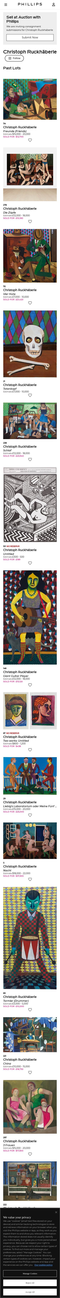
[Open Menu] (8, 4)
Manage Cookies (30, 1273)
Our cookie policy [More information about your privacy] (43, 1265)
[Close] (56, 1212)
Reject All (30, 1283)
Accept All (30, 1292)
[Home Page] (30, 4)
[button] (30, 110)
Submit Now (30, 37)
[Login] (54, 5)
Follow (14, 58)
